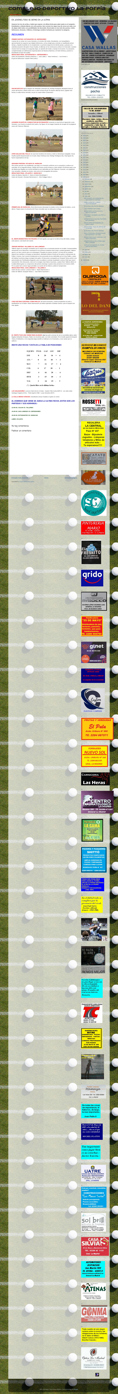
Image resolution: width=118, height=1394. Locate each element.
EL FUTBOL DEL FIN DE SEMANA (94, 206)
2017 (84, 157)
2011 (84, 172)
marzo (86, 252)
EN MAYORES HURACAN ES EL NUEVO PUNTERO (93, 211)
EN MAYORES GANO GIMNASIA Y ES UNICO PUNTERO (95, 237)
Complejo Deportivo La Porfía (57, 9)
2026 (84, 135)
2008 (84, 260)
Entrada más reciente (20, 478)
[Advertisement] (83, 1382)
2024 (84, 140)
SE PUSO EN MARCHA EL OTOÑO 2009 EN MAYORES (94, 245)
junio (86, 193)
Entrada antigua (71, 478)
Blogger (76, 1389)
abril (86, 249)
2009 (84, 177)
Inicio (46, 478)
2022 (84, 145)
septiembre (88, 186)
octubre (87, 184)
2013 (84, 167)
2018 (84, 155)
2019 (84, 152)
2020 (84, 150)
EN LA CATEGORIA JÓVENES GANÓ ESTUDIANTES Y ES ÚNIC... (94, 234)
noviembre (88, 181)
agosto (87, 189)
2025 (84, 138)
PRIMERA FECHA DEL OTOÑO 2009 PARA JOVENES (94, 241)
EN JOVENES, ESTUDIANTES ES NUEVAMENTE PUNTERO (94, 199)
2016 (84, 160)
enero (86, 257)
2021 (84, 148)
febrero (87, 254)
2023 (84, 143)
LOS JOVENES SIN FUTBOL (92, 208)
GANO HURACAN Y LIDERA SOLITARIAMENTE (92, 203)
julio (86, 191)
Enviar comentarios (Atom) (26, 481)
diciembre (87, 179)
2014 (84, 165)
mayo (86, 196)
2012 (84, 169)
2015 (84, 162)
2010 (84, 174)
